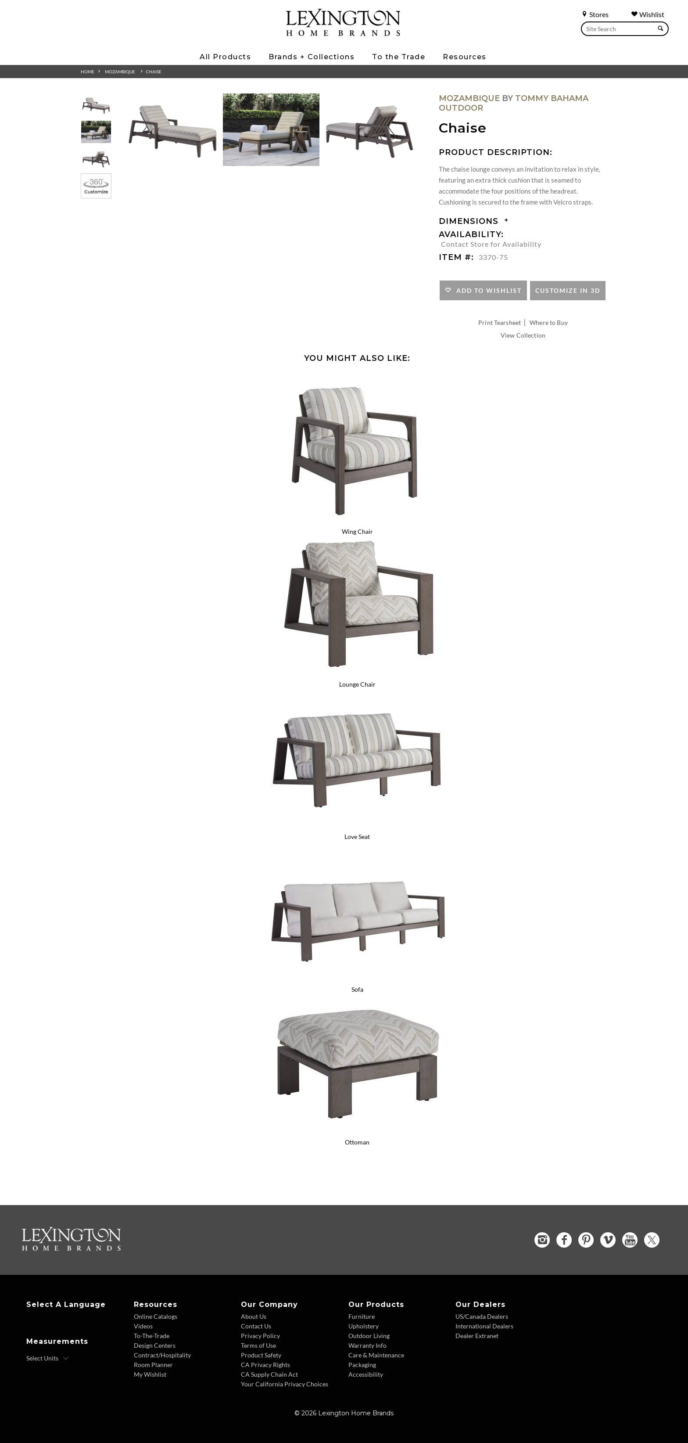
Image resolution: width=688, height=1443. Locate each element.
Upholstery (363, 1326)
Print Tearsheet (499, 322)
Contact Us (256, 1326)
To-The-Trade (151, 1335)
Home (87, 71)
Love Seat (357, 836)
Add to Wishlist (487, 290)
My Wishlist (150, 1374)
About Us (253, 1316)
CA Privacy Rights (265, 1364)
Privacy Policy (260, 1335)
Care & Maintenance (376, 1355)
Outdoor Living (369, 1335)
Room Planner (153, 1364)
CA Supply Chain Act (269, 1374)
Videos (143, 1326)
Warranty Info (367, 1345)
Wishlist (647, 14)
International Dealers (484, 1326)
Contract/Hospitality (162, 1355)
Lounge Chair (357, 684)
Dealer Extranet (476, 1335)
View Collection (523, 335)
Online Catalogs (155, 1316)
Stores (595, 14)
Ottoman (357, 1142)
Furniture (361, 1316)
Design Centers (155, 1345)
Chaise (153, 71)
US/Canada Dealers (481, 1316)
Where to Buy (549, 322)
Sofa (357, 989)
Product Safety (261, 1355)
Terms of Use (258, 1345)
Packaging (362, 1364)
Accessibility (365, 1374)
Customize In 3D (567, 290)
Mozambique (120, 71)
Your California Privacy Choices (284, 1384)
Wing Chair (357, 531)
